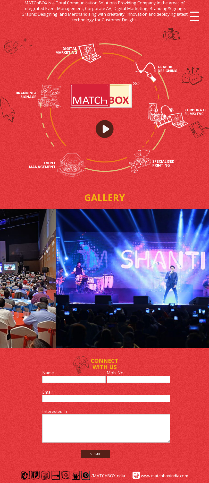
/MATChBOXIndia (108, 476)
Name (48, 373)
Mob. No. (115, 373)
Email (47, 392)
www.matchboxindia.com (164, 476)
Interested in (54, 411)
